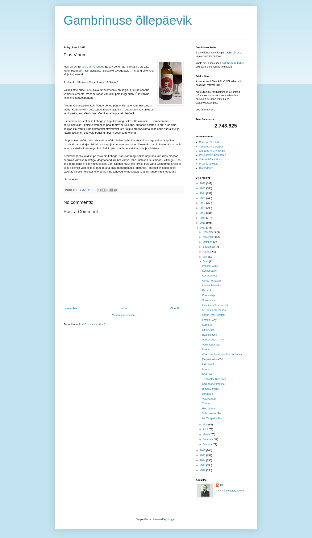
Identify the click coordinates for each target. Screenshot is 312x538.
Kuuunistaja (208, 295)
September (209, 246)
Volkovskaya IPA (211, 413)
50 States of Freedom (214, 310)
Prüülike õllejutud (208, 163)
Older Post (176, 308)
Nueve (205, 349)
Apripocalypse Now (213, 339)
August (207, 251)
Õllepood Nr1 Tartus (210, 142)
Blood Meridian (210, 388)
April (205, 429)
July (205, 256)
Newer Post (71, 308)
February (208, 439)
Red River (207, 374)
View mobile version (123, 315)
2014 (203, 460)
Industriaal (208, 364)
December (209, 232)
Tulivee (206, 403)
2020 (203, 212)
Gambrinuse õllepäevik (128, 20)
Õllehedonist (206, 168)
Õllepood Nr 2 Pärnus (211, 146)
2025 (203, 188)
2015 (203, 455)
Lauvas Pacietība (211, 285)
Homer (206, 369)
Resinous (207, 393)
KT (222, 485)
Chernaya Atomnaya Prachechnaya (222, 354)
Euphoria (207, 324)
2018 (203, 222)
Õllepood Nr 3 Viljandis (212, 150)
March (207, 434)
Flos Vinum (208, 408)
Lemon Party (209, 320)
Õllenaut (98, 66)
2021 (203, 208)
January (207, 444)
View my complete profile (230, 490)
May (205, 424)
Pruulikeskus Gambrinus (212, 155)
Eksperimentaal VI (212, 359)
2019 (203, 218)
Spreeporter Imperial (213, 384)
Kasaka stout (209, 275)
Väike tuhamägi (211, 344)
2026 (203, 183)
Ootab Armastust (211, 280)
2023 (203, 198)
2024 (203, 193)
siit (204, 63)
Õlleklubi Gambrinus (210, 159)
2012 (203, 470)
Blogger (171, 519)
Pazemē (206, 290)
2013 (203, 465)
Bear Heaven (209, 334)
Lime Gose (208, 329)
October (207, 241)
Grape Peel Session (213, 315)
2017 (203, 227)
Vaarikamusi (209, 398)
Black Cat (85, 66)
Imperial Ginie (210, 265)
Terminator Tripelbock (214, 379)
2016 (203, 450)
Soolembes (208, 300)
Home (124, 308)
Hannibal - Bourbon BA (215, 305)
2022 (203, 203)
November (209, 236)
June (206, 261)
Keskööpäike (209, 270)
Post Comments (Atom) (92, 324)
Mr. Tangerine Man (212, 418)
